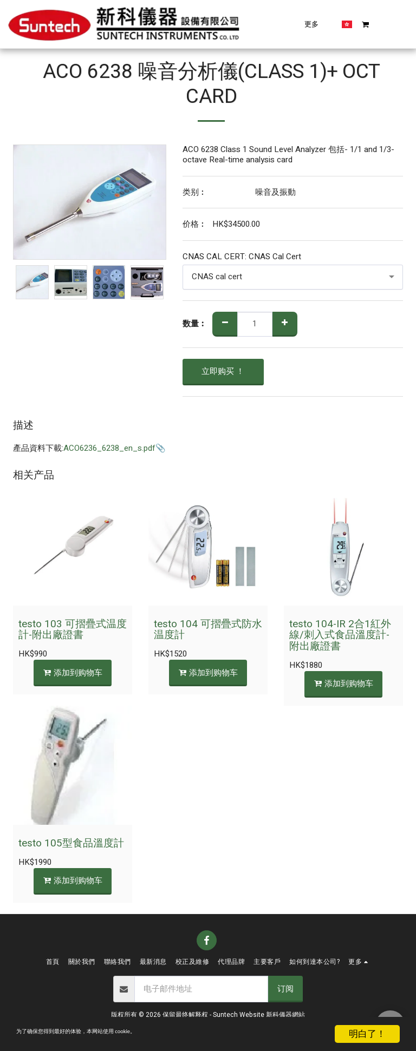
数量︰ (195, 324)
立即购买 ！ (223, 371)
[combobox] (293, 277)
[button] (298, 24)
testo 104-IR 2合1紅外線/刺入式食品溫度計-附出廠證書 (340, 635)
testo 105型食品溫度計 (71, 843)
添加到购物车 (72, 673)
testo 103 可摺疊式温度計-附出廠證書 (72, 629)
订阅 (285, 989)
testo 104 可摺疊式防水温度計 (208, 629)
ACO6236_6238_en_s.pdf (109, 448)
